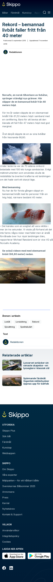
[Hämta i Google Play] (39, 556)
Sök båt (6, 436)
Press (5, 497)
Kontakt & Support (12, 514)
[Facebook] (4, 568)
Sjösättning (10, 327)
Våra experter (9, 474)
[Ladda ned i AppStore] (13, 556)
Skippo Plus (8, 430)
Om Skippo (8, 469)
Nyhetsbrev (8, 508)
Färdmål (15, 12)
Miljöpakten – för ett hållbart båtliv (20, 480)
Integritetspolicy (10, 536)
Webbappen (8, 453)
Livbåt (7, 322)
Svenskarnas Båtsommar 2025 (18, 486)
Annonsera (8, 491)
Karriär (6, 503)
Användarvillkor (10, 530)
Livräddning (21, 322)
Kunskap (27, 12)
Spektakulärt (26, 327)
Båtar (5, 12)
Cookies (6, 541)
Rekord (35, 322)
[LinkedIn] (11, 568)
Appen (38, 12)
